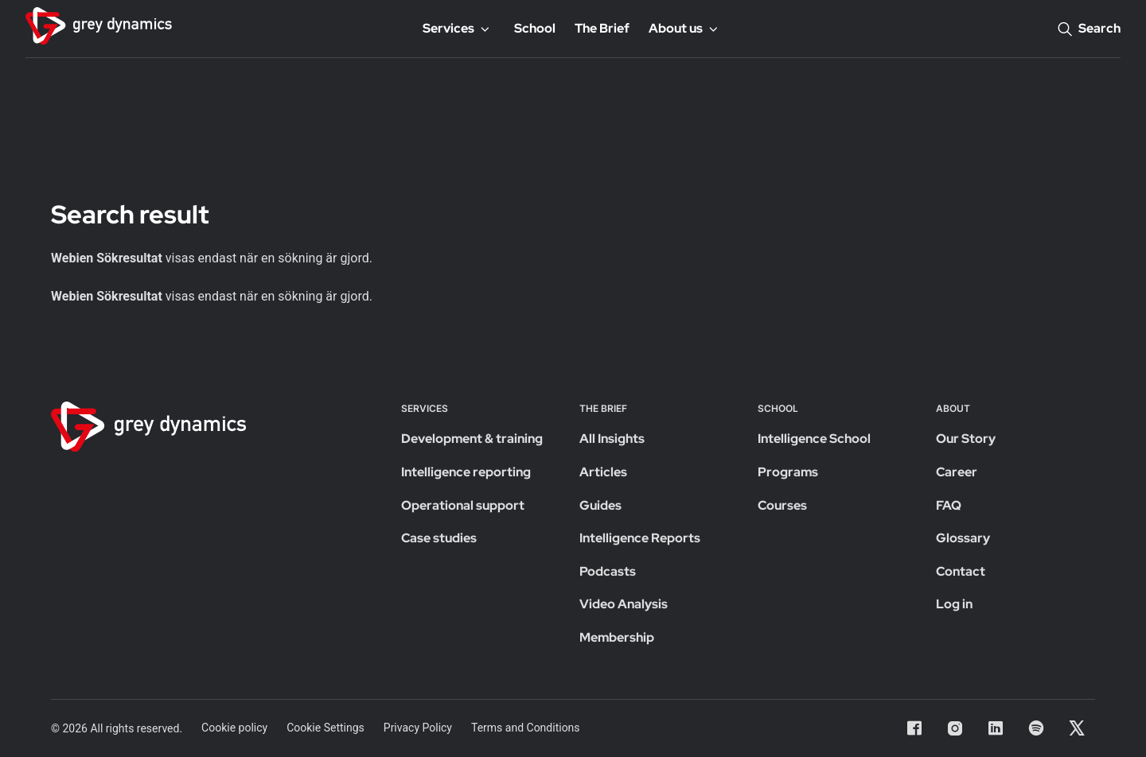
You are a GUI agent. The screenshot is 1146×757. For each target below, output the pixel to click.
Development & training (472, 438)
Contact (960, 571)
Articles (603, 472)
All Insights (612, 438)
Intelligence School (814, 438)
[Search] (1065, 28)
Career (956, 472)
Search (1099, 28)
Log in (954, 604)
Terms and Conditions (525, 727)
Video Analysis (623, 604)
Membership (616, 637)
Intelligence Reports (639, 538)
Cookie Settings (325, 727)
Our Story (966, 438)
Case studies (439, 538)
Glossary (963, 538)
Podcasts (607, 571)
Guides (600, 505)
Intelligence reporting (466, 472)
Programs (788, 472)
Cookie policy (234, 727)
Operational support (462, 505)
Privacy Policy (418, 727)
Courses (782, 505)
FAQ (948, 505)
